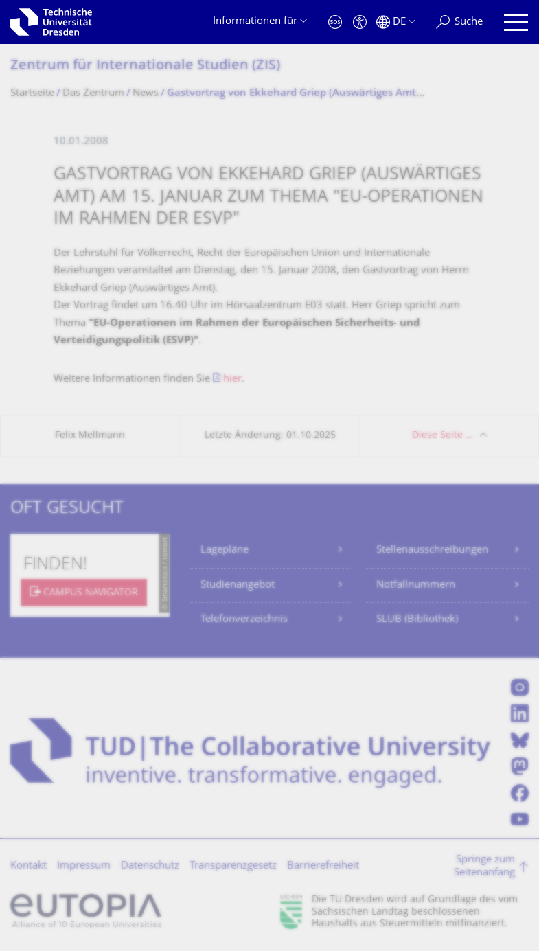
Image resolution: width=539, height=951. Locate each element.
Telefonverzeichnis (244, 620)
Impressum (84, 866)
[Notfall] (335, 22)
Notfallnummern (415, 585)
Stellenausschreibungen (432, 550)
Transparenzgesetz (233, 866)
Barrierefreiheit (323, 866)
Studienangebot (237, 585)
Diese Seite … (442, 435)
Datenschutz (150, 866)
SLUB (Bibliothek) (417, 620)
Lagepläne (224, 550)
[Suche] (459, 22)
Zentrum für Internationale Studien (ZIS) (145, 66)
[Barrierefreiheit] (359, 22)
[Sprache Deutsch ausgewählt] (395, 22)
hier (232, 379)
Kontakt (28, 866)
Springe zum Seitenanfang (484, 867)
